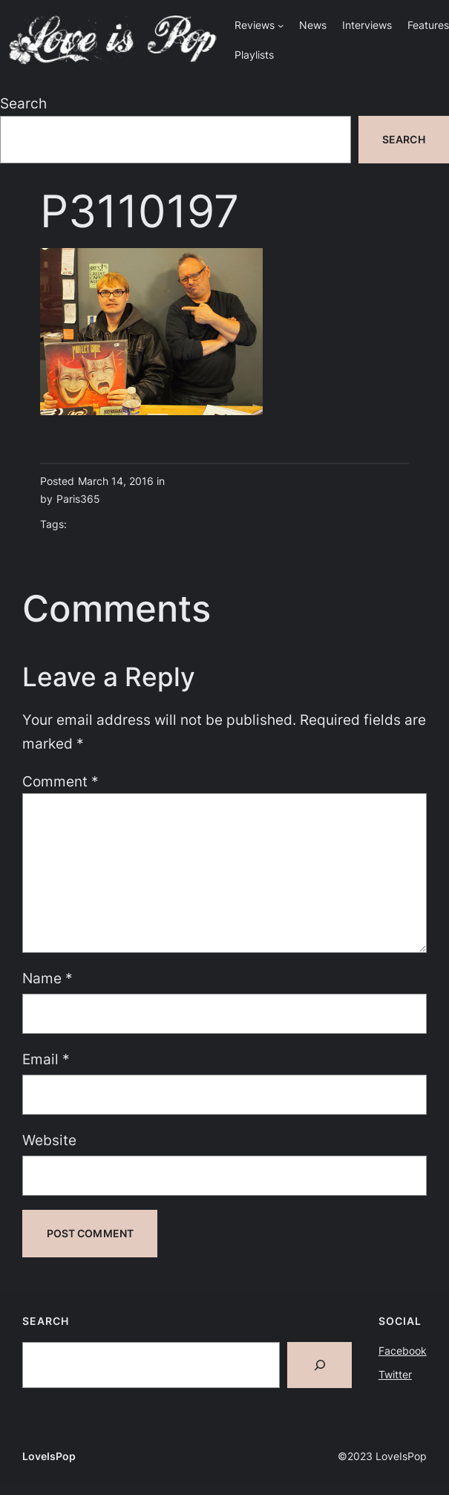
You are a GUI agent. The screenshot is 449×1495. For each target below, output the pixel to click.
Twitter (395, 1374)
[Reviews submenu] (281, 25)
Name (47, 978)
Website (49, 1140)
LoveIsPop (49, 1456)
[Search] (319, 1365)
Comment (60, 781)
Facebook (402, 1350)
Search (23, 103)
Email (46, 1059)
